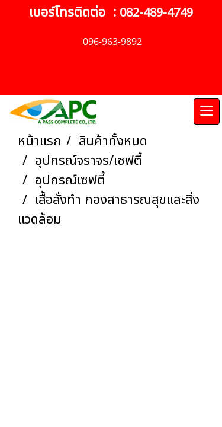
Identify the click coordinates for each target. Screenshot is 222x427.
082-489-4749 (156, 13)
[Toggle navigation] (207, 111)
